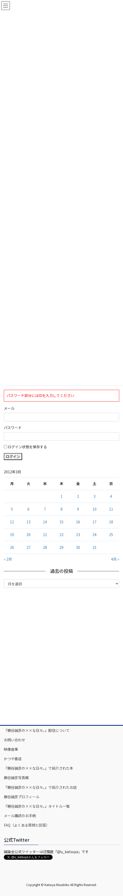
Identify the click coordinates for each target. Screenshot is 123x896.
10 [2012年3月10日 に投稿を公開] (95, 509)
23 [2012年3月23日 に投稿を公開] (78, 534)
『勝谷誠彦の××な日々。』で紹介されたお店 (40, 787)
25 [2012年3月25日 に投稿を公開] (111, 534)
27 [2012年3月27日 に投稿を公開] (28, 547)
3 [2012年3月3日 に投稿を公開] (95, 496)
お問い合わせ (14, 739)
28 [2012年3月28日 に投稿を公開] (45, 547)
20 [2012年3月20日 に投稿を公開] (28, 534)
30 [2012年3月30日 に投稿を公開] (78, 547)
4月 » (115, 559)
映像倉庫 (11, 749)
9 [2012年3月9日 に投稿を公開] (78, 509)
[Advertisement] (61, 656)
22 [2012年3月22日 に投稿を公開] (61, 534)
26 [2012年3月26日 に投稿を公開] (12, 547)
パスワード (13, 427)
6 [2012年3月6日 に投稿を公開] (28, 509)
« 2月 (8, 559)
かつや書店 (13, 758)
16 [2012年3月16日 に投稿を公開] (78, 521)
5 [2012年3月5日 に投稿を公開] (12, 509)
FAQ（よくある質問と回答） (27, 825)
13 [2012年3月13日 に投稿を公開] (28, 521)
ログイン (13, 456)
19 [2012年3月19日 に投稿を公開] (12, 534)
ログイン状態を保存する (27, 446)
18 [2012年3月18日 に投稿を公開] (111, 521)
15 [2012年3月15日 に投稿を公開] (61, 521)
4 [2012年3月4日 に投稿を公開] (111, 496)
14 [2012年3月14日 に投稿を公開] (45, 521)
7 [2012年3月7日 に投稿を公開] (45, 509)
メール (9, 408)
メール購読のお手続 (20, 815)
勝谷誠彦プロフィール (21, 796)
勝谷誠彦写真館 (16, 777)
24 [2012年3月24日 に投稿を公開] (95, 534)
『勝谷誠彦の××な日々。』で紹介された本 (38, 768)
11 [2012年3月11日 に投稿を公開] (111, 509)
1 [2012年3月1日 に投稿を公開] (61, 496)
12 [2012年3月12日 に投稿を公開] (12, 521)
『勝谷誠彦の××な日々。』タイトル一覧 (37, 806)
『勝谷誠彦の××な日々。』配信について (37, 730)
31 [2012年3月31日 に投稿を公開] (95, 547)
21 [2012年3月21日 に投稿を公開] (45, 534)
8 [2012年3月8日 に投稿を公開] (61, 509)
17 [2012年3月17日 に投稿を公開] (95, 521)
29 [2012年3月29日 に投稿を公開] (61, 547)
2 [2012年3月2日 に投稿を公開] (78, 496)
